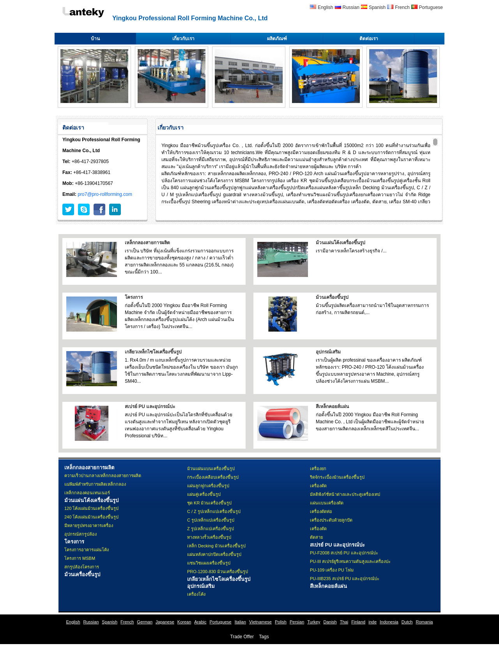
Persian (297, 622)
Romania (424, 622)
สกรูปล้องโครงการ (81, 567)
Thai (344, 622)
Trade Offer (242, 636)
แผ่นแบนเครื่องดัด (326, 503)
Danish (329, 622)
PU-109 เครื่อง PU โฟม (332, 570)
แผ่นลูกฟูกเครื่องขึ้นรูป (208, 485)
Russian (351, 7)
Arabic (200, 622)
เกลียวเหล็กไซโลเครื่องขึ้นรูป (153, 352)
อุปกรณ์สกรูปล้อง (80, 534)
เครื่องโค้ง (196, 594)
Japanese (165, 622)
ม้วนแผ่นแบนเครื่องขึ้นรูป (211, 468)
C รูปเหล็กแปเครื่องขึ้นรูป (210, 520)
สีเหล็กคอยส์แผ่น (332, 406)
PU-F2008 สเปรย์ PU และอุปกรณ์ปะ (344, 552)
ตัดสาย (316, 537)
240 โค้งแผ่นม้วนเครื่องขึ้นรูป (91, 517)
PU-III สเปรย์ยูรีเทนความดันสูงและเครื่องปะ (350, 561)
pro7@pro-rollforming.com (105, 194)
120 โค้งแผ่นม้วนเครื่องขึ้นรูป (91, 508)
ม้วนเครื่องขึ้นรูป (332, 297)
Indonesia (389, 622)
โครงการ (134, 297)
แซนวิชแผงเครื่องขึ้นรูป (208, 563)
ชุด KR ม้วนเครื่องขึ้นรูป (209, 503)
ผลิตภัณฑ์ (277, 38)
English (325, 7)
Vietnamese (260, 622)
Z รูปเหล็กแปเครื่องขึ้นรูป (210, 528)
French (402, 7)
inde (372, 622)
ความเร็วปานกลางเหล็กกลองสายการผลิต (102, 475)
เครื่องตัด (318, 485)
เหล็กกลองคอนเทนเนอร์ (87, 492)
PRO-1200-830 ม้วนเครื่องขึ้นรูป (217, 571)
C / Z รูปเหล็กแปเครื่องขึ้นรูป (214, 511)
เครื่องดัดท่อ (321, 511)
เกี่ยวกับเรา (183, 38)
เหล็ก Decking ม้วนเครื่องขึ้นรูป (216, 545)
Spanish (377, 7)
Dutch (407, 622)
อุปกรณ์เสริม (328, 352)
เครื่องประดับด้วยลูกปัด (331, 520)
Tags (264, 636)
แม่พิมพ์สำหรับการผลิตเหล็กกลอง (95, 484)
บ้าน (95, 38)
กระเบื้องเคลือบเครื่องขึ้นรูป (213, 477)
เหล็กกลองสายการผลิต (147, 242)
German (144, 622)
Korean (184, 622)
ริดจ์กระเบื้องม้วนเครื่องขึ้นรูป (337, 477)
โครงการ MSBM (79, 558)
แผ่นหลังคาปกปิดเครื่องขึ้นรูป (214, 554)
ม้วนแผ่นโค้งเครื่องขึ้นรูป (340, 242)
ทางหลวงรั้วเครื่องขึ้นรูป (209, 537)
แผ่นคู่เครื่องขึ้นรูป (204, 494)
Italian (240, 622)
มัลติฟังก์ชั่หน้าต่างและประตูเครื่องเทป (345, 494)
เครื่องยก (318, 468)
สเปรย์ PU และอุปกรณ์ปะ (150, 406)
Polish (281, 622)
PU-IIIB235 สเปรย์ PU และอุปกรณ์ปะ (344, 578)
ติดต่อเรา (368, 38)
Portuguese (431, 7)
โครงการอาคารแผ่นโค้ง (86, 549)
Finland (358, 622)
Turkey (313, 622)
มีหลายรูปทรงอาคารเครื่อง (88, 525)
